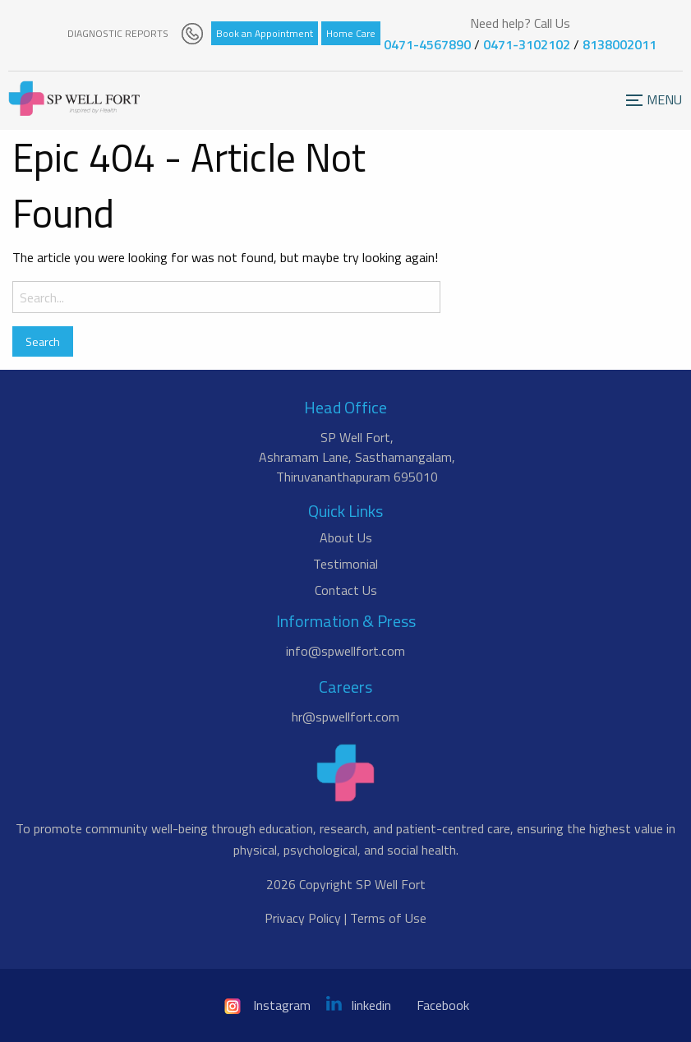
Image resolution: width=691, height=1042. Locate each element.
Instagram (266, 1005)
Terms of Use (388, 918)
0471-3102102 (526, 44)
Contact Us (346, 590)
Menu (641, 108)
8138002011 (619, 44)
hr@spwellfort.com (345, 716)
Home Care (350, 33)
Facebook (443, 1005)
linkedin (358, 1005)
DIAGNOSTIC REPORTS (117, 33)
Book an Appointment (264, 33)
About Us (346, 537)
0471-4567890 (427, 44)
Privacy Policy (303, 918)
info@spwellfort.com (345, 651)
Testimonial (345, 563)
